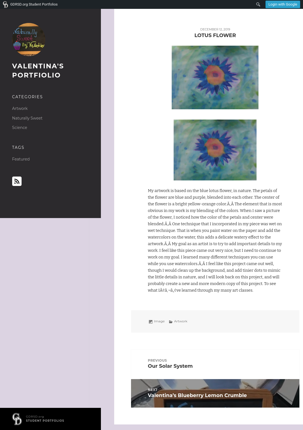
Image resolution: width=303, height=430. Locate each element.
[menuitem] (283, 4)
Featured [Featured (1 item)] (21, 159)
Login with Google (282, 4)
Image (159, 321)
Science (19, 127)
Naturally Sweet (27, 118)
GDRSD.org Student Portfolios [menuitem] (34, 4)
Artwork (20, 108)
